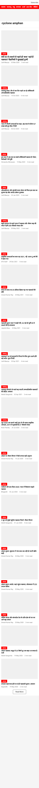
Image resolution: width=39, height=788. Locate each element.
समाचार (18, 7)
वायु (14, 7)
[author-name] (5, 62)
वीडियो (35, 7)
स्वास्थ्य (3, 7)
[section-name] (4, 54)
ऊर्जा (23, 7)
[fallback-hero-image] (19, 40)
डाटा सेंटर (29, 7)
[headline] (19, 58)
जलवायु (9, 7)
